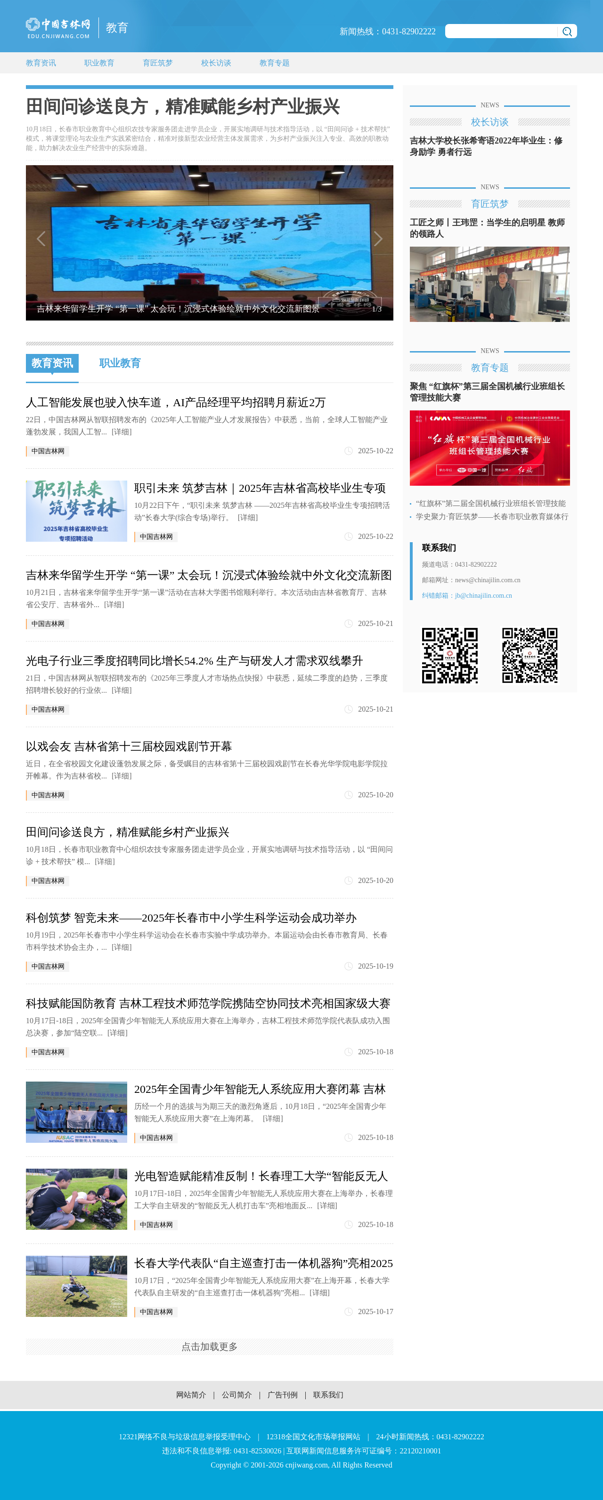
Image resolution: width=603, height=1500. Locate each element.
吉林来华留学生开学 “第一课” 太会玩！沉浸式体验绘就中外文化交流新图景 (209, 575)
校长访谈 (216, 63)
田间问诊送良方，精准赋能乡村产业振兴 (127, 832)
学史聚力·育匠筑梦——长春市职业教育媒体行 (492, 517)
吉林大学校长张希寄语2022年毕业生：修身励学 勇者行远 (486, 146)
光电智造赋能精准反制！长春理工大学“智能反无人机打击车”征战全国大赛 (261, 1176)
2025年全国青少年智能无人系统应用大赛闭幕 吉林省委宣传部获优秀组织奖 (260, 1089)
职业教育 (99, 63)
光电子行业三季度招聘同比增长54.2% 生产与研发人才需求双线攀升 (194, 661)
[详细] (122, 432)
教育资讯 (41, 63)
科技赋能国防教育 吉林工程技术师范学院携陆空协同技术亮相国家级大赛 (208, 1003)
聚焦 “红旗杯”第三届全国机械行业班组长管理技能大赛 (487, 392)
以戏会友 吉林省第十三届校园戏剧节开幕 (129, 746)
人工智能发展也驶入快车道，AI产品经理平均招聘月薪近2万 (176, 402)
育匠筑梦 (158, 63)
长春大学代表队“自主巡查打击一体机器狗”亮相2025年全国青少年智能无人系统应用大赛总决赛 (263, 1263)
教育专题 (275, 63)
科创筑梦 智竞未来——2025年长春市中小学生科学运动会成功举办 (191, 918)
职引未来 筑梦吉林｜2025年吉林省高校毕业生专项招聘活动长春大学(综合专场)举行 (260, 488)
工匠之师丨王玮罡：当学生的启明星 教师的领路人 (487, 228)
